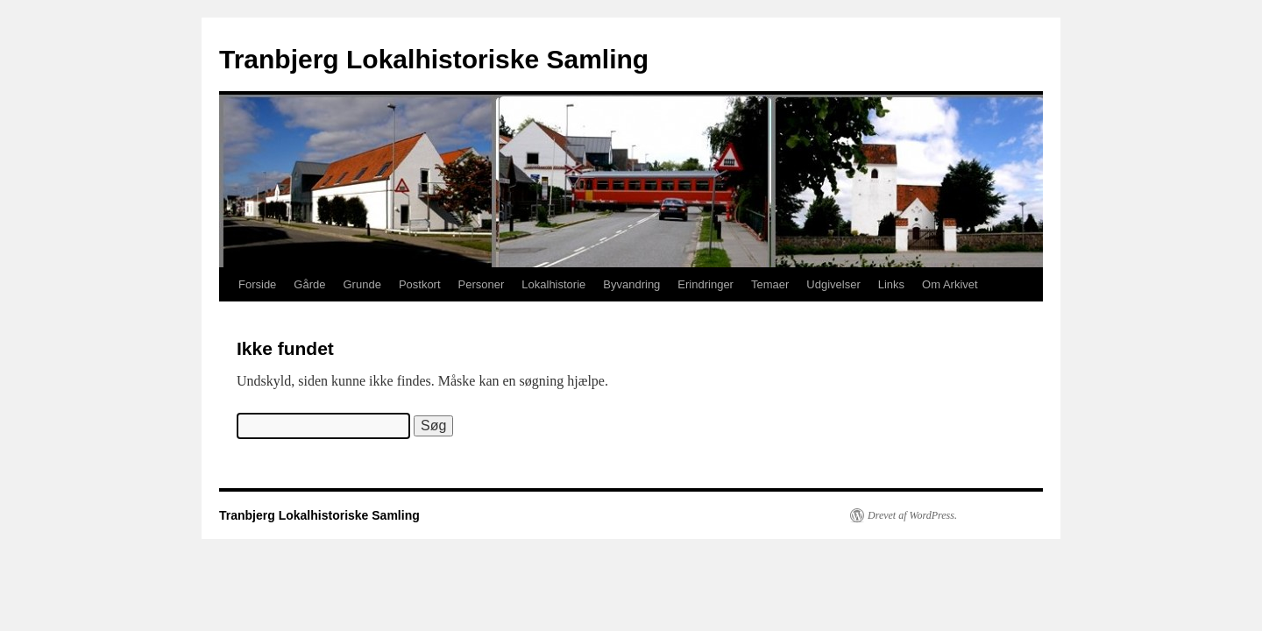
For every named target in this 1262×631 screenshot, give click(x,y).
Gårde (309, 284)
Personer (481, 284)
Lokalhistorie (553, 284)
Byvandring (631, 284)
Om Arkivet (950, 284)
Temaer (770, 284)
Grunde (362, 284)
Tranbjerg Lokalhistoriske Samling (434, 59)
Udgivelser (833, 284)
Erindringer (705, 284)
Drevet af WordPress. (912, 515)
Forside (257, 284)
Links (891, 284)
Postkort (420, 284)
